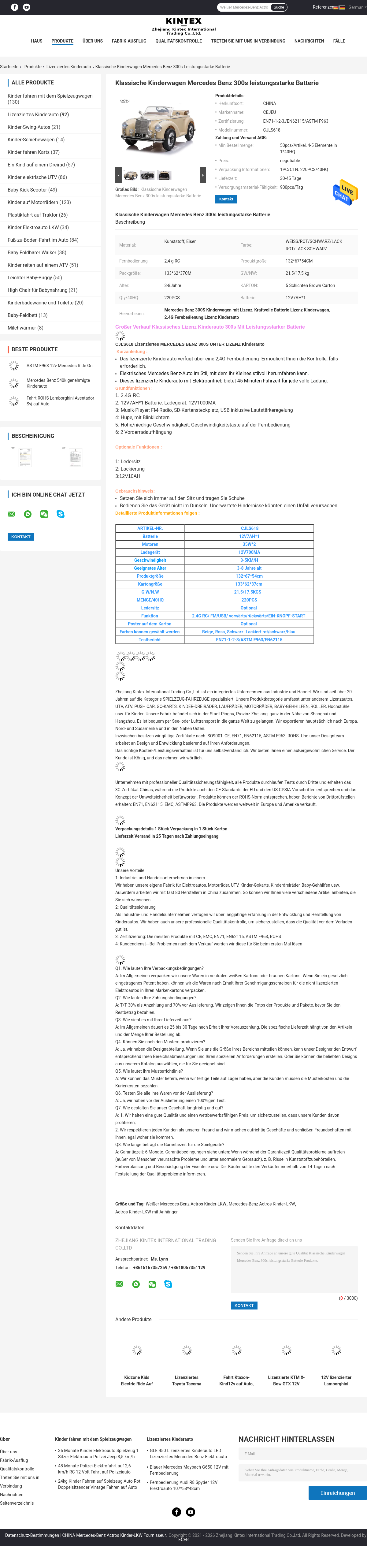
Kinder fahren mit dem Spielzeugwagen (50, 96)
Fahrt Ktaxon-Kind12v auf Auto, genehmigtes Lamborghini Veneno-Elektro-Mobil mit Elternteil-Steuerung (237, 1381)
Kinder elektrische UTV (32, 177)
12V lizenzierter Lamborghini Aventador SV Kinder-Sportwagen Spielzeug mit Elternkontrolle (336, 1381)
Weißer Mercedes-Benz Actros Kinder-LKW (186, 1203)
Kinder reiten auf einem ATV (38, 265)
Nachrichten (309, 41)
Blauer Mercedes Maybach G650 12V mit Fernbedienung (189, 1470)
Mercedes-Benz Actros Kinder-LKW (262, 1203)
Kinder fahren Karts (29, 152)
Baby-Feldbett (23, 315)
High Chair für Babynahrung (38, 290)
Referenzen (323, 7)
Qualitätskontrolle (179, 41)
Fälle (339, 41)
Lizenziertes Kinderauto (68, 66)
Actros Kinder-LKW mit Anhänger (146, 1211)
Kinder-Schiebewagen (31, 140)
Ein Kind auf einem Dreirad (36, 165)
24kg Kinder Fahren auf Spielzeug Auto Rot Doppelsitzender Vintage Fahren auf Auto (99, 1484)
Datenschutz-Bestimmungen (32, 1535)
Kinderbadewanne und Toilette (40, 303)
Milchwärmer (22, 328)
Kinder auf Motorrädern (33, 202)
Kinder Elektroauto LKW (33, 227)
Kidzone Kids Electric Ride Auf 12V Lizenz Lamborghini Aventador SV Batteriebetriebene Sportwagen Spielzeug (137, 1381)
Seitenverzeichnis (17, 1503)
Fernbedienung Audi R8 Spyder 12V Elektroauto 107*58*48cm (184, 1485)
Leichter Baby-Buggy (30, 278)
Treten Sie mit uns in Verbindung (248, 41)
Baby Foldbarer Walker (32, 252)
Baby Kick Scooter (27, 190)
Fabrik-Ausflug (129, 41)
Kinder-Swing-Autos (29, 127)
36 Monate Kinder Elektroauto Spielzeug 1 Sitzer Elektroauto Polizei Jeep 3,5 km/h (98, 1453)
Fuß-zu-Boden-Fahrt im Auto (38, 240)
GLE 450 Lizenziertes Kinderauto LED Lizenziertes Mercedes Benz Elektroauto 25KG (188, 1454)
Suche (279, 7)
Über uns (93, 41)
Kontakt (226, 199)
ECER (183, 1539)
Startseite (9, 66)
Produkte (62, 41)
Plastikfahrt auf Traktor (33, 215)
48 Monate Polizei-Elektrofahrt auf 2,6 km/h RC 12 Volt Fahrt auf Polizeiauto (94, 1468)
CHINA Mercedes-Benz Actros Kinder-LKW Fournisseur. (115, 1535)
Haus (36, 41)
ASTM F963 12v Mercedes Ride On (60, 365)
